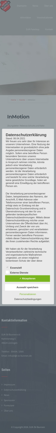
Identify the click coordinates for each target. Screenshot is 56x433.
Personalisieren (28, 294)
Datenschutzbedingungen (27, 299)
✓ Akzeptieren (27, 278)
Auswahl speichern (27, 287)
